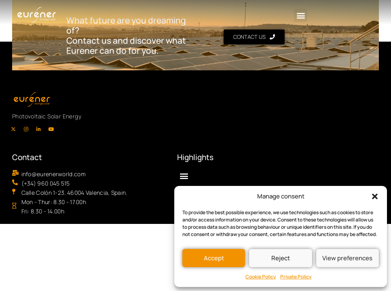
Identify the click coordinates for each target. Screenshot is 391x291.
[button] (375, 196)
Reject (280, 258)
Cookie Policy (260, 276)
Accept (214, 258)
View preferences (347, 258)
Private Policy (296, 276)
